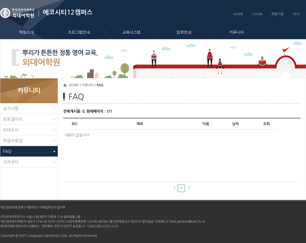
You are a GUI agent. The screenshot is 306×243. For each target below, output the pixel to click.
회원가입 (277, 14)
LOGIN (257, 14)
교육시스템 (140, 32)
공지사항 (11, 108)
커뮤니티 (236, 32)
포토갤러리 (12, 119)
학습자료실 (12, 140)
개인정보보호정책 (11, 207)
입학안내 (193, 32)
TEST (296, 14)
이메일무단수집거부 (52, 207)
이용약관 (31, 207)
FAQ (7, 151)
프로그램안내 (86, 32)
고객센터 (11, 162)
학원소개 (36, 32)
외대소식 (11, 130)
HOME (238, 14)
